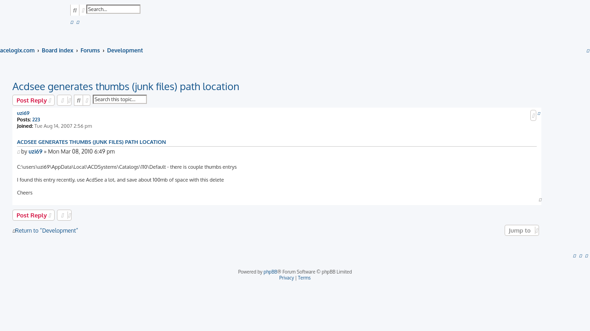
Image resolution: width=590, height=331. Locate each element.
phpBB (270, 271)
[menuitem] (71, 22)
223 (36, 119)
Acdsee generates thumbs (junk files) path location (125, 86)
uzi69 (23, 113)
